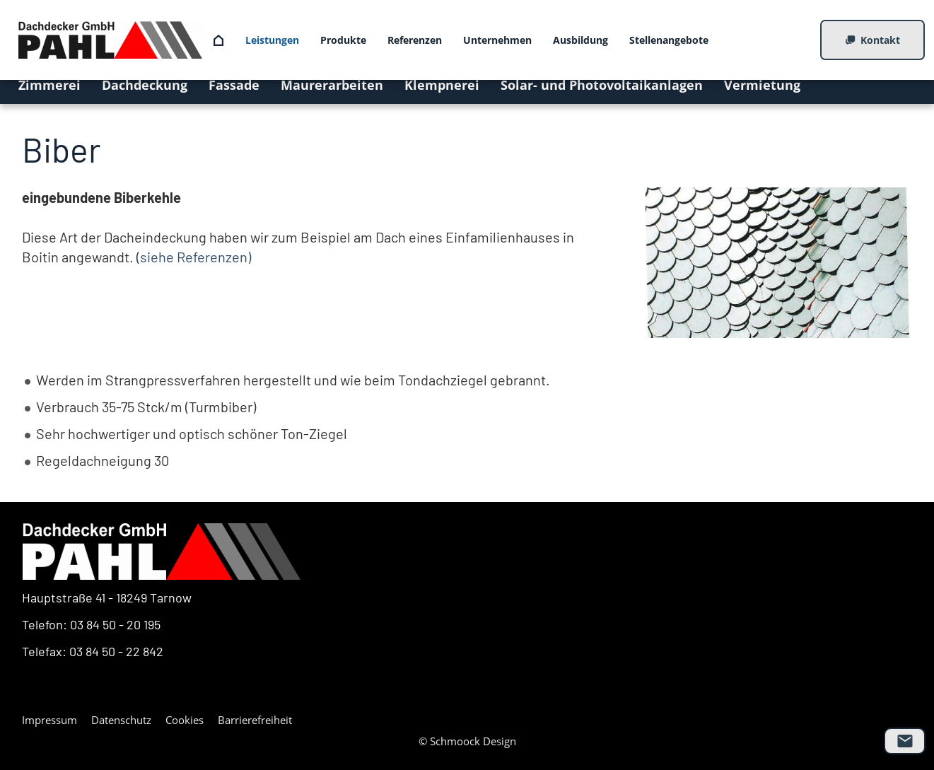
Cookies (184, 720)
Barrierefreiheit (255, 720)
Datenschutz (121, 720)
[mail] (904, 741)
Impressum (49, 720)
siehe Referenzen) (195, 256)
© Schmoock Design (467, 741)
